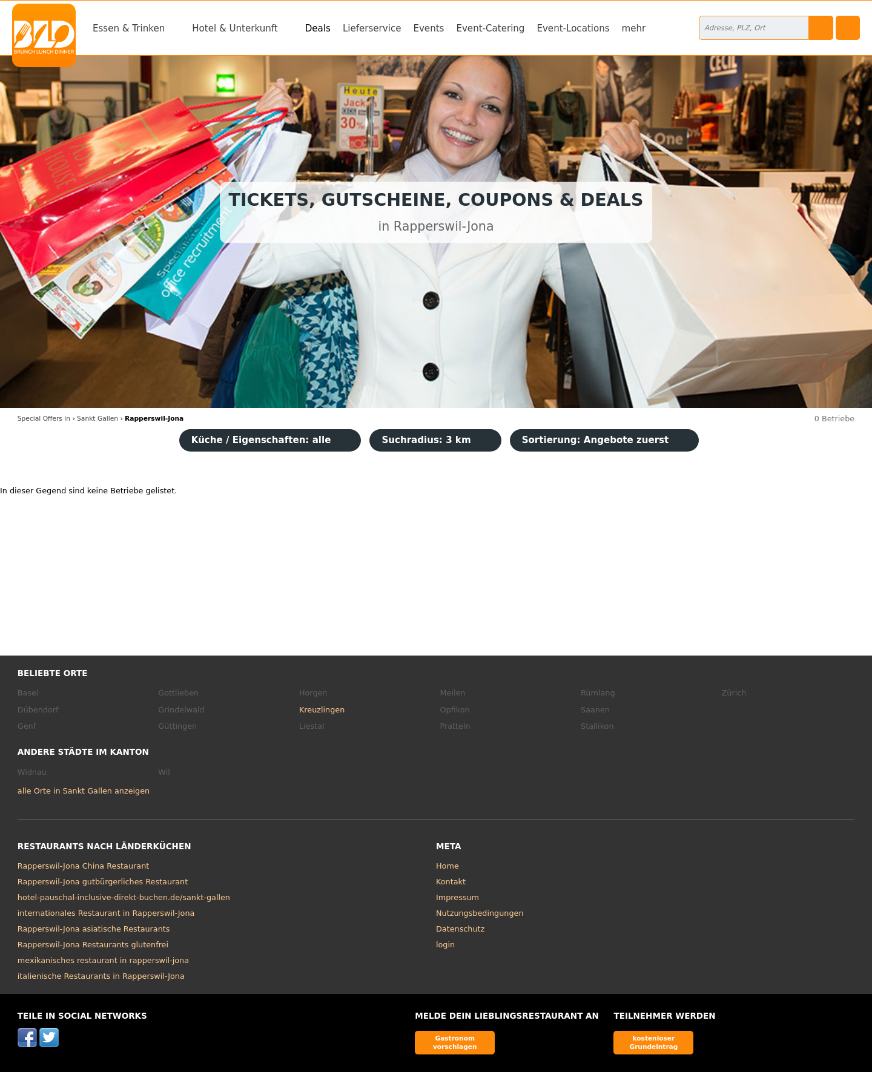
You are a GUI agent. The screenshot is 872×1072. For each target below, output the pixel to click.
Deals (318, 28)
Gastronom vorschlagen (455, 1042)
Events (428, 28)
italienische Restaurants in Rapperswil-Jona (101, 976)
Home (447, 865)
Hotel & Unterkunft (234, 28)
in (44, 419)
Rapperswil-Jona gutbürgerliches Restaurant (103, 881)
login (445, 944)
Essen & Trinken (129, 28)
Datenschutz (460, 928)
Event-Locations (573, 28)
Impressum (457, 897)
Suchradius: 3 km (426, 440)
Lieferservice (372, 28)
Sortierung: (595, 440)
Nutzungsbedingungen (480, 913)
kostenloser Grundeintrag (653, 1042)
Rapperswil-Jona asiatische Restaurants (94, 928)
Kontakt (451, 881)
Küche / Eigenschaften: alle (261, 440)
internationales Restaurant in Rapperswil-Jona (106, 913)
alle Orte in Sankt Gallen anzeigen (84, 790)
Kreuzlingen (322, 709)
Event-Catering (490, 28)
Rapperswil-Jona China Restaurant (83, 865)
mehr (634, 28)
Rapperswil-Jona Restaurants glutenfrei (93, 944)
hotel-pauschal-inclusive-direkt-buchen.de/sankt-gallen (124, 897)
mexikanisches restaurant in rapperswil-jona (103, 960)
